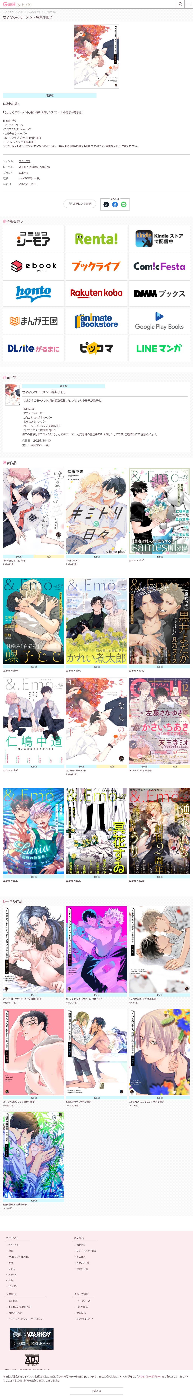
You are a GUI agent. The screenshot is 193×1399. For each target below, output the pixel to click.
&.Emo (23, 172)
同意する (96, 1391)
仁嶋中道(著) (11, 103)
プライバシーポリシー (149, 1376)
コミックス (24, 161)
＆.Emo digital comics (34, 167)
